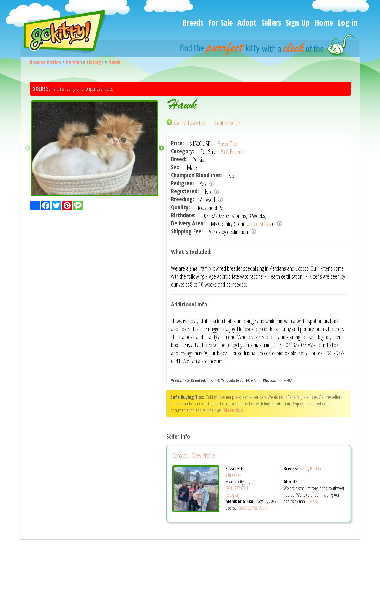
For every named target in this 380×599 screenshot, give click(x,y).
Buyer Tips (227, 144)
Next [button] (161, 148)
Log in (347, 22)
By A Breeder (232, 152)
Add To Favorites (186, 123)
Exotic (303, 468)
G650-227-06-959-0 (252, 508)
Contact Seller (227, 123)
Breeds (193, 22)
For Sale (220, 22)
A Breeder (233, 475)
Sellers (271, 22)
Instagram (232, 494)
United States (258, 224)
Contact (179, 455)
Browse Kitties (45, 62)
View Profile (203, 455)
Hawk (114, 62)
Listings (95, 62)
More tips (233, 410)
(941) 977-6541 (236, 488)
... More (312, 501)
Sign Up (298, 22)
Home (323, 22)
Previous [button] (28, 148)
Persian (74, 62)
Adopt (247, 22)
